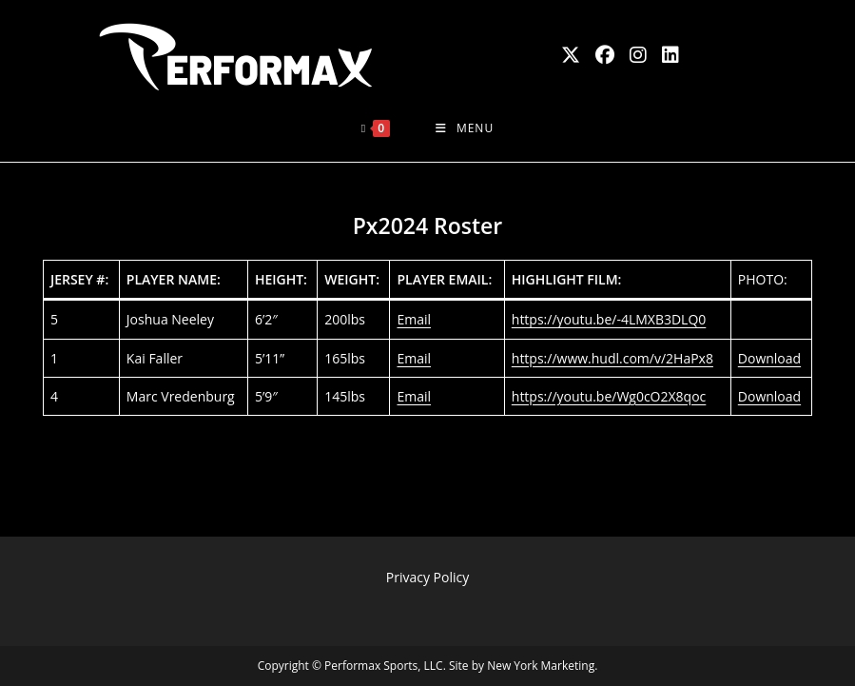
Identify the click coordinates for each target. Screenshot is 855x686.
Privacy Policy (427, 577)
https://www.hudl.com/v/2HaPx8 (612, 358)
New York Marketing (540, 665)
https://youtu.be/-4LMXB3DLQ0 (609, 319)
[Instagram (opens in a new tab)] (638, 55)
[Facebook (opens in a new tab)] (605, 55)
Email (414, 319)
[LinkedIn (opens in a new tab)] (670, 55)
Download (769, 358)
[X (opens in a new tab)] (571, 55)
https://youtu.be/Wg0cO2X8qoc (609, 396)
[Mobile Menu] (465, 128)
